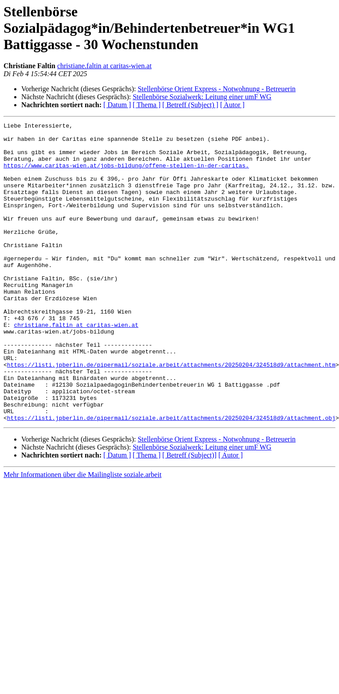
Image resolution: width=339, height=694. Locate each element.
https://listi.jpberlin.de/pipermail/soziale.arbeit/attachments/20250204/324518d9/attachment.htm (171, 414)
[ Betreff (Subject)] (189, 515)
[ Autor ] (232, 105)
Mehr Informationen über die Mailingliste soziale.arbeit (82, 534)
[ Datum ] (117, 105)
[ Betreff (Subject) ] (190, 105)
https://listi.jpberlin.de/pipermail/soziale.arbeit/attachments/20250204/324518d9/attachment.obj (171, 477)
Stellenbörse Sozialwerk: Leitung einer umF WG (201, 97)
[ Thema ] (147, 105)
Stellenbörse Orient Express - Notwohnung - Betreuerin (217, 89)
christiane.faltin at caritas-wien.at (104, 66)
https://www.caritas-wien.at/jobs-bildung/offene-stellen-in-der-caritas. (126, 174)
